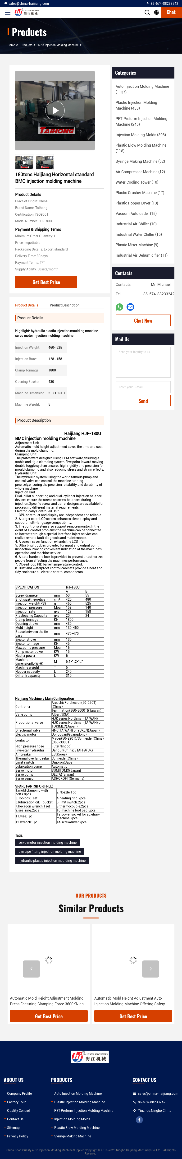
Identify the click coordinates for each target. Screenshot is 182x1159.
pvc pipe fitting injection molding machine (49, 851)
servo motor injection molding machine (47, 842)
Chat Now (143, 320)
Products (26, 45)
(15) (136, 213)
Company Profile (19, 1093)
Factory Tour (16, 1102)
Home (11, 45)
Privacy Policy (17, 1136)
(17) (140, 192)
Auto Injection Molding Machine (58, 45)
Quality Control (18, 1111)
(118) (141, 148)
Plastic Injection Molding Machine (79, 1102)
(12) (140, 172)
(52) (140, 161)
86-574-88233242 (162, 3)
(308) (141, 135)
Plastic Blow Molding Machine (77, 1128)
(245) (141, 121)
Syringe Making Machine (72, 1136)
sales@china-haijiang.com (26, 3)
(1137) (142, 89)
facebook (139, 1119)
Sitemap (13, 1128)
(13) (137, 203)
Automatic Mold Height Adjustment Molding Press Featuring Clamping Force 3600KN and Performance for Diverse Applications (48, 1001)
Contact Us (15, 1119)
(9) (137, 245)
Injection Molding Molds (72, 1119)
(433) (136, 105)
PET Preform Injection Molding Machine (83, 1111)
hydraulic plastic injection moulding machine (52, 860)
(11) (142, 255)
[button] (31, 969)
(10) (137, 182)
